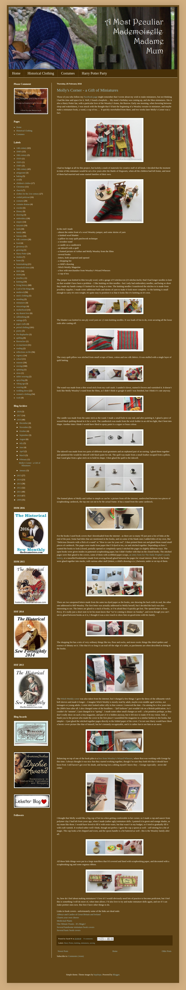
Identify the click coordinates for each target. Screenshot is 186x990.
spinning (19, 369)
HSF (18, 271)
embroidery (21, 218)
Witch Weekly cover (70, 698)
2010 (19, 495)
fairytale (19, 225)
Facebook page (90, 97)
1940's (19, 165)
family (19, 232)
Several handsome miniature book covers (75, 927)
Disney (19, 211)
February (23, 459)
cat (17, 179)
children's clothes (23, 183)
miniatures (85, 943)
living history (21, 285)
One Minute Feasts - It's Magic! (71, 924)
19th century (21, 169)
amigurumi (20, 173)
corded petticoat (23, 197)
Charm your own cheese (68, 917)
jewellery (20, 278)
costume (19, 201)
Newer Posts (63, 951)
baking (19, 176)
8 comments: (89, 939)
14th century (21, 148)
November (24, 427)
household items (23, 267)
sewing (92, 943)
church (19, 190)
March (22, 455)
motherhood (21, 310)
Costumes (68, 73)
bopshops (97, 974)
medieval (20, 292)
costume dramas (23, 204)
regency (19, 355)
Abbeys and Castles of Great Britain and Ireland (79, 914)
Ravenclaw (20, 341)
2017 (19, 415)
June (21, 447)
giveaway (20, 246)
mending (20, 299)
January (22, 470)
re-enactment (21, 345)
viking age (20, 383)
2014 (19, 479)
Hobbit (19, 257)
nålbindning (21, 317)
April (21, 451)
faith (18, 229)
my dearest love (22, 313)
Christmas (20, 187)
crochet (19, 208)
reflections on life (23, 352)
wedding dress (22, 390)
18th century (21, 155)
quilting (19, 338)
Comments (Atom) (76, 956)
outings (19, 320)
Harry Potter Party (94, 73)
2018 (19, 411)
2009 (19, 500)
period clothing (22, 327)
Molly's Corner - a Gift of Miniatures (87, 90)
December (23, 423)
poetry (19, 331)
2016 (19, 419)
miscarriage (21, 306)
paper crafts (21, 324)
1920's (19, 162)
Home (16, 73)
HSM (18, 274)
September (24, 435)
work (18, 398)
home (18, 260)
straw (18, 373)
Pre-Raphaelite (22, 334)
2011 (19, 492)
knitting (77, 943)
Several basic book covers (68, 930)
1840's (19, 151)
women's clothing (23, 394)
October (23, 431)
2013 (19, 483)
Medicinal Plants (64, 920)
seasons (19, 362)
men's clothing (22, 295)
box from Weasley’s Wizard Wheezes (116, 758)
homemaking (21, 264)
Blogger (116, 974)
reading (19, 348)
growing (19, 250)
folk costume (21, 239)
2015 (19, 475)
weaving (19, 387)
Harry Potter (68, 943)
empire (19, 222)
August (22, 439)
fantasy (19, 236)
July (21, 443)
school (19, 359)
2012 (19, 488)
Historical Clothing (41, 73)
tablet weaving (22, 376)
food (18, 243)
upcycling (20, 380)
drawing (19, 215)
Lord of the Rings (23, 289)
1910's (19, 158)
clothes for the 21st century (27, 194)
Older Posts (166, 951)
